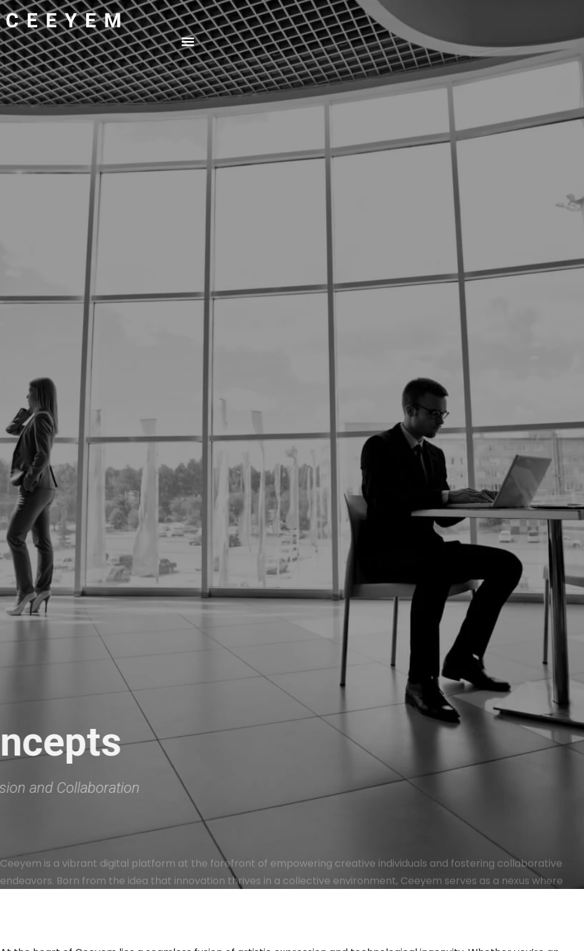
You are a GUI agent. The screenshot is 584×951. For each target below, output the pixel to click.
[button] (188, 41)
